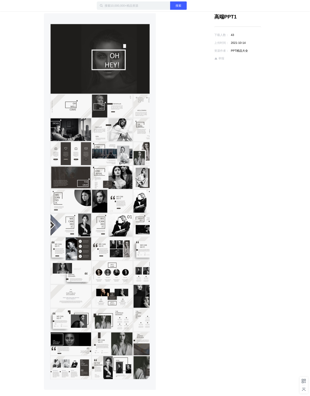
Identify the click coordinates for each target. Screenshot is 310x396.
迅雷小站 (65, 5)
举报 (219, 58)
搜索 (178, 5)
